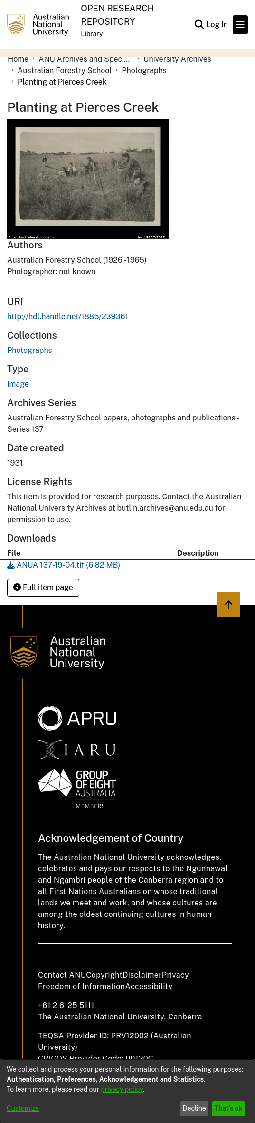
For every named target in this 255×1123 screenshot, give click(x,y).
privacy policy (122, 1089)
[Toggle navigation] (240, 24)
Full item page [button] (43, 587)
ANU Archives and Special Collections (85, 59)
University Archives (177, 59)
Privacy (175, 975)
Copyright (104, 975)
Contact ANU (62, 975)
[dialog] (127, 1091)
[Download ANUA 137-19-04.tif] (63, 565)
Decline (194, 1108)
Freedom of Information (81, 986)
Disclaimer (142, 975)
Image (18, 384)
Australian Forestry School (65, 70)
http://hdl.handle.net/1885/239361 (67, 316)
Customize (23, 1108)
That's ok (229, 1108)
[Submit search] (199, 24)
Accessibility (148, 986)
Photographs (144, 70)
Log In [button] (217, 24)
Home (18, 59)
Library (92, 34)
